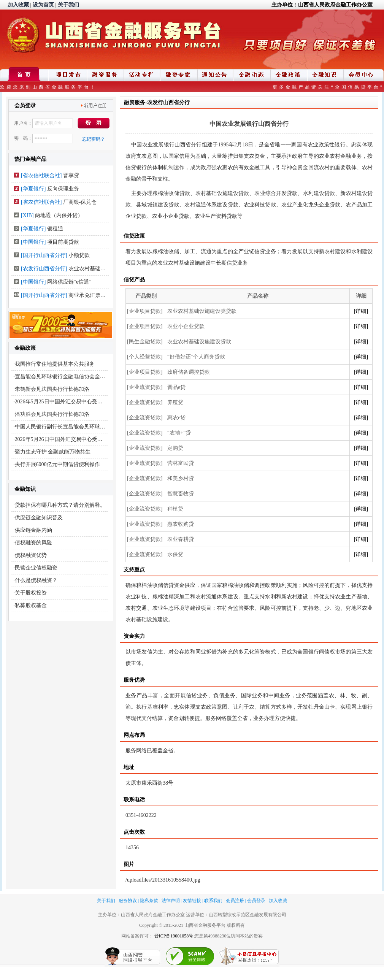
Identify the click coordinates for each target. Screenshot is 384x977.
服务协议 (128, 900)
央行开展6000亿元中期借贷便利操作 (57, 464)
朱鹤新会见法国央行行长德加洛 (52, 389)
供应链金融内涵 (33, 530)
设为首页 (43, 5)
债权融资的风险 (33, 543)
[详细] (361, 311)
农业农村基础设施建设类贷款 (103, 268)
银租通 (55, 229)
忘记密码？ (93, 139)
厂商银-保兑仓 (80, 202)
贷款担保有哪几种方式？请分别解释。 (60, 505)
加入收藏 (18, 5)
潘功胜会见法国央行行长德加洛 (52, 414)
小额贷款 (79, 255)
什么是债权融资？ (36, 580)
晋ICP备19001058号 (174, 936)
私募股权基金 (31, 605)
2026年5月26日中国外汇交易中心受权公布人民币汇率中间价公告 (91, 439)
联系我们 (213, 900)
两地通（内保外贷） (59, 215)
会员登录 (256, 900)
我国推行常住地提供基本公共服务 (55, 364)
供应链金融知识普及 (39, 517)
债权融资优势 (31, 555)
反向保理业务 (63, 189)
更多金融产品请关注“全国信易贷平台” (328, 87)
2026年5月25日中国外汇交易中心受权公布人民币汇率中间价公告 (91, 401)
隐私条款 (149, 900)
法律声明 (171, 900)
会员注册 (235, 900)
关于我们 (68, 5)
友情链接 (192, 900)
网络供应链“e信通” (69, 282)
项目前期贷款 (63, 242)
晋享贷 (71, 175)
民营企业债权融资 (36, 568)
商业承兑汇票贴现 (89, 295)
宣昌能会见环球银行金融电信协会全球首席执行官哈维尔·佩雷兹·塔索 (96, 376)
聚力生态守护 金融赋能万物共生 (53, 452)
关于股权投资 (31, 593)
